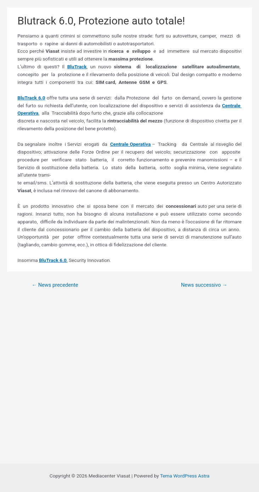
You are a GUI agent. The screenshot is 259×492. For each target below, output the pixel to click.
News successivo (204, 285)
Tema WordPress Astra (185, 476)
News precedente (55, 285)
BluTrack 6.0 (31, 98)
